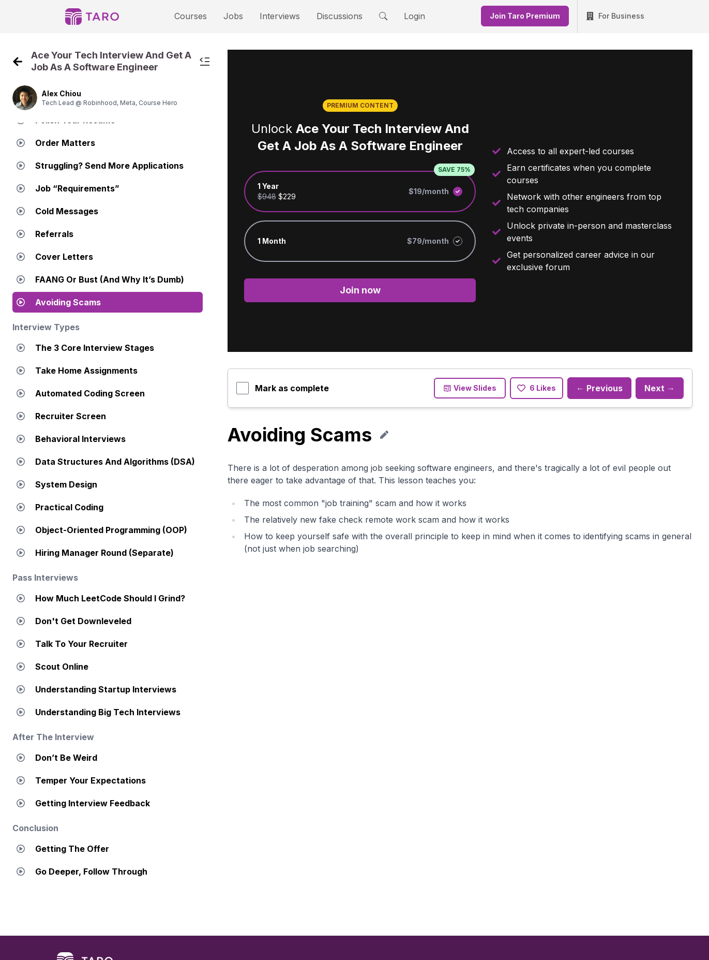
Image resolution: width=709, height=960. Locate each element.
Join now (360, 291)
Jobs (237, 15)
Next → (659, 389)
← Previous (599, 389)
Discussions (332, 15)
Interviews (278, 15)
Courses (199, 15)
